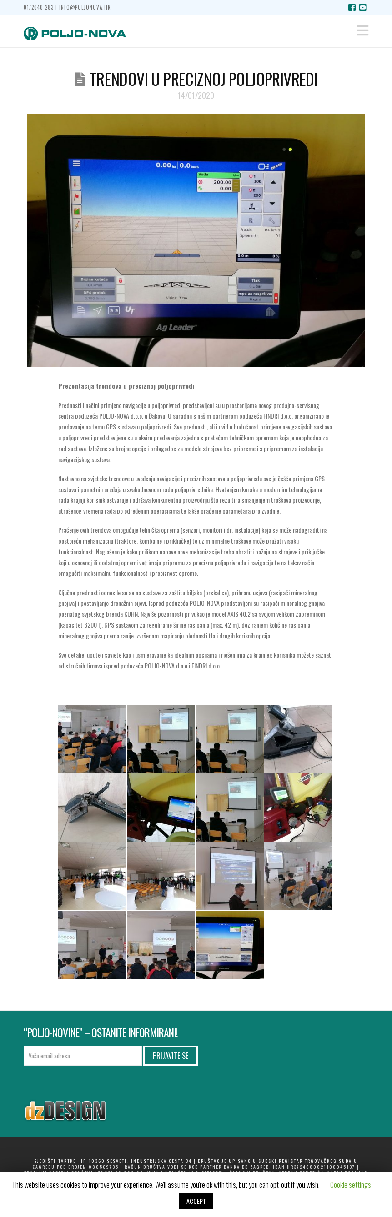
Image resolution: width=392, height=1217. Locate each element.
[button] (362, 30)
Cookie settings (350, 1184)
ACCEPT (196, 1201)
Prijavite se (170, 1055)
